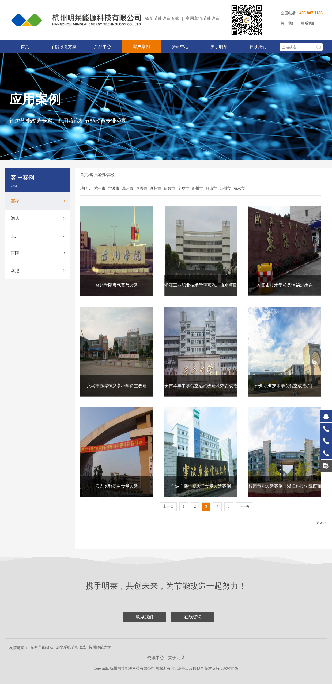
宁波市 (113, 188)
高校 (38, 201)
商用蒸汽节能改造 (203, 18)
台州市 (225, 188)
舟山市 (211, 188)
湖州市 (155, 188)
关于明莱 (219, 46)
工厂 (38, 235)
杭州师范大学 (100, 647)
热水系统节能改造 (71, 647)
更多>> (321, 523)
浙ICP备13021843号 (188, 668)
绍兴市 (169, 188)
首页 (25, 46)
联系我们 (308, 23)
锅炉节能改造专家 (162, 18)
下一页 (244, 506)
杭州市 (99, 188)
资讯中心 (180, 46)
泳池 (38, 270)
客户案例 (141, 46)
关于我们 (288, 23)
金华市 (183, 188)
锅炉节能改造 (42, 647)
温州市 (127, 188)
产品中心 (102, 46)
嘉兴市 (141, 188)
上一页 (168, 506)
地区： (86, 188)
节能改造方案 (64, 46)
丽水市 (239, 188)
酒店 (38, 218)
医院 (38, 253)
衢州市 (197, 188)
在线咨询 (192, 617)
